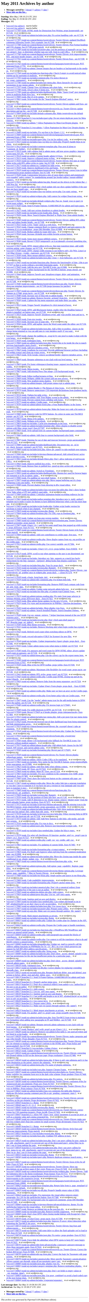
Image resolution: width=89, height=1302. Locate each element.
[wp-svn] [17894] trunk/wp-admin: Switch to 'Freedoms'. (30, 471)
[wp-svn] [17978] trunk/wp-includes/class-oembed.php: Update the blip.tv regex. (40, 830)
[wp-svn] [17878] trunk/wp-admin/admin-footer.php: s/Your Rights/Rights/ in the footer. (44, 404)
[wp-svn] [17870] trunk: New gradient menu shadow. (29, 381)
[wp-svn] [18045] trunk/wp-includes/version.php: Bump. (30, 1107)
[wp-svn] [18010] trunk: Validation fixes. (24, 965)
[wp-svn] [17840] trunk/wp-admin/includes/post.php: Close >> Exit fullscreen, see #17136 (45, 258)
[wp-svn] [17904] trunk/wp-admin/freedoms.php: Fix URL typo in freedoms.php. (41, 513)
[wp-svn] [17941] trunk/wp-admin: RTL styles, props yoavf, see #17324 (37, 674)
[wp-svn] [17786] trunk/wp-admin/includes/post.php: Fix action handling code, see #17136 (45, 35)
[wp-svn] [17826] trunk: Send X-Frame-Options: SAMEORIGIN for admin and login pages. (45, 206)
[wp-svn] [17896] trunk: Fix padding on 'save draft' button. (31, 478)
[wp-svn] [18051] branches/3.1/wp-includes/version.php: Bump (33, 1133)
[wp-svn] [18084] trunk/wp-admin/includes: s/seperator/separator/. (34, 1280)
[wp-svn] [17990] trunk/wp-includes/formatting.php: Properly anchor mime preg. (41, 882)
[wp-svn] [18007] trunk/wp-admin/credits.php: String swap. (31, 951)
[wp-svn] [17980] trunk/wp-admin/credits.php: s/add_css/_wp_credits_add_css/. (40, 840)
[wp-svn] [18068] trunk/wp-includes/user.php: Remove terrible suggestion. (38, 1211)
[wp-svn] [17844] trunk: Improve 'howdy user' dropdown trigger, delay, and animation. (43, 274)
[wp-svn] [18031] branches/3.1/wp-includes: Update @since (32, 1048)
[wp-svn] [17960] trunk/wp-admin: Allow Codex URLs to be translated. (37, 759)
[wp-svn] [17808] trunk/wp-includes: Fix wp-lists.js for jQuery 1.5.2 (35, 132)
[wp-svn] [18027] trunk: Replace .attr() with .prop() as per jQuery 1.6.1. (37, 1029)
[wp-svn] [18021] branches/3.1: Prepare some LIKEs (29, 1003)
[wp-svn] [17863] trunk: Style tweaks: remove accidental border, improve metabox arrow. (44, 355)
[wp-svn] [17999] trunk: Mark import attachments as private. (32, 916)
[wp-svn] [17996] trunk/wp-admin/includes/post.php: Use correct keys (36, 906)
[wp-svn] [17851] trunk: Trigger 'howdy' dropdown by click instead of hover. (39, 305)
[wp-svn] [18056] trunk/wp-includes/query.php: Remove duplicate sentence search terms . (44, 1157)
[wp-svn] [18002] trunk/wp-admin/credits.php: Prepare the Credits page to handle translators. (46, 925)
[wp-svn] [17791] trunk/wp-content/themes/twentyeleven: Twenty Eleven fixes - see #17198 (45, 59)
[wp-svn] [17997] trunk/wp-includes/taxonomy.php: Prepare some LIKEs (37, 909)
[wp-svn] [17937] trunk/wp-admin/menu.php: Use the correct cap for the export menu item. (45, 655)
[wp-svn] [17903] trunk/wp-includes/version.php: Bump (30, 511)
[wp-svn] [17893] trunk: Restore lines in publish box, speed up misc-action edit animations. (45, 466)
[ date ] (45, 10)
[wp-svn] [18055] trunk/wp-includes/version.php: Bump (30, 1155)
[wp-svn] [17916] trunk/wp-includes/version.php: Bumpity (31, 568)
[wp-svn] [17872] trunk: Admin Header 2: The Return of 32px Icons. (35, 388)
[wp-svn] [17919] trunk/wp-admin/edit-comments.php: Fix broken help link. (39, 580)
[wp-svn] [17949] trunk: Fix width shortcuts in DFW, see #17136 (34, 710)
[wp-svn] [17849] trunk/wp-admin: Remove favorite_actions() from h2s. (37, 298)
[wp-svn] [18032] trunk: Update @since (23, 1051)
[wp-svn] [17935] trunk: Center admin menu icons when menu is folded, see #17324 (42, 646)
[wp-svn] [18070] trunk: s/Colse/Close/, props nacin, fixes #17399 (34, 1219)
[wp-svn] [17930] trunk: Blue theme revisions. (26, 625)
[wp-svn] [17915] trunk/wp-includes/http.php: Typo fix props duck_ (35, 565)
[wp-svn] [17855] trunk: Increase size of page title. (28, 322)
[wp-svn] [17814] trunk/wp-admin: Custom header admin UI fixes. (34, 156)
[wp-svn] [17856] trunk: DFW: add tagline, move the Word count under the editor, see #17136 (46, 324)
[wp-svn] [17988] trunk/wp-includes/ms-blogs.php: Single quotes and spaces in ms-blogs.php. (46, 875)
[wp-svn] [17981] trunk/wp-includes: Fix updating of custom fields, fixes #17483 (41, 845)
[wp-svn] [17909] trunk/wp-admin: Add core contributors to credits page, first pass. (41, 535)
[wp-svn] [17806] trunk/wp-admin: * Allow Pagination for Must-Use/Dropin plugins (42, 123)
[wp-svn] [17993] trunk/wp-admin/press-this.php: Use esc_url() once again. (38, 894)
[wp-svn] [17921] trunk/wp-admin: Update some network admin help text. (38, 589)
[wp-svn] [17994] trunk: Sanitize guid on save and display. (31, 899)
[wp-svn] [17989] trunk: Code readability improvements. (30, 880)
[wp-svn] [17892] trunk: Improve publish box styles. (28, 464)
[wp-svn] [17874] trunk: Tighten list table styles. (27, 395)
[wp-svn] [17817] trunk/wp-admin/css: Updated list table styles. (33, 165)
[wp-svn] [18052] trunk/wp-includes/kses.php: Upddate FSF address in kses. (39, 1136)
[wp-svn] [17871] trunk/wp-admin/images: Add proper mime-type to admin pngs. (41, 383)
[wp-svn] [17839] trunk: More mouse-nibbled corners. (29, 255)
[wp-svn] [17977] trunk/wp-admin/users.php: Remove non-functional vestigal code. (42, 826)
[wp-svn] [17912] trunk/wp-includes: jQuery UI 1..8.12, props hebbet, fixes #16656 (42, 549)
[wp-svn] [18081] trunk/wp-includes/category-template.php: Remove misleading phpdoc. (44, 1266)
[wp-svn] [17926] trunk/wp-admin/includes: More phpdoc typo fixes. (35, 608)
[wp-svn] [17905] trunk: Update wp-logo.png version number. (32, 518)
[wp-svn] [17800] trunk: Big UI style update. (25, 97)
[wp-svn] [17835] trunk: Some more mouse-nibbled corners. (32, 239)
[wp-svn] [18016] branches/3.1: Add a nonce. (25, 989)
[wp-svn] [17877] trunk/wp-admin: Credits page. (27, 402)
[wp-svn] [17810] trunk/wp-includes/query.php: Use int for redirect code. (37, 139)
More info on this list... (16, 12)
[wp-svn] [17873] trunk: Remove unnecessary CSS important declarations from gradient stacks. (46, 390)
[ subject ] (37, 10)
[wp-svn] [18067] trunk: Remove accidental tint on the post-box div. (35, 1209)
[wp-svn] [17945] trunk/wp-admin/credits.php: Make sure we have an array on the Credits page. (47, 691)
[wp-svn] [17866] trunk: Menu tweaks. (23, 369)
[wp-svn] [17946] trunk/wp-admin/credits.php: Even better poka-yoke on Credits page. (43, 696)
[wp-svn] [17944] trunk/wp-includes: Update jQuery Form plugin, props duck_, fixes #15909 (46, 686)
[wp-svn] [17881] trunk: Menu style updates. (25, 419)
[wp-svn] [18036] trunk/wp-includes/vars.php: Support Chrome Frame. (36, 1069)
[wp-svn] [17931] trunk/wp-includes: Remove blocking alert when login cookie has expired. (45, 627)
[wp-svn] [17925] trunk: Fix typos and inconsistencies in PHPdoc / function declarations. (44, 603)
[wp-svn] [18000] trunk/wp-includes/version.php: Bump (30, 918)
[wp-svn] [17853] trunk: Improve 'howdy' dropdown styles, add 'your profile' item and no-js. (45, 314)
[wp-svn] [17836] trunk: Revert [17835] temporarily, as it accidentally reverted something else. (46, 241)
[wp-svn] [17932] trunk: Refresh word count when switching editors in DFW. (39, 632)
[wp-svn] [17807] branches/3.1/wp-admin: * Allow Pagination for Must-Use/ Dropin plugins (45, 127)
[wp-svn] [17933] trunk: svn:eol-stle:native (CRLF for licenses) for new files (39, 636)
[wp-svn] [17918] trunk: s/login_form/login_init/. (27, 577)
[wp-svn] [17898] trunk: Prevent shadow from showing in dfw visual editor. (38, 485)
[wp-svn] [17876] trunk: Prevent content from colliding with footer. (35, 400)
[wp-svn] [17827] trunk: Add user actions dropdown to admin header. (35, 210)
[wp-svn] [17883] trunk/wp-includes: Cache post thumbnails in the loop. (37, 423)
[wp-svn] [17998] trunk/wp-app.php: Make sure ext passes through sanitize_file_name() (43, 911)
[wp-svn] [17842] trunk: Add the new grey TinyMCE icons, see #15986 (36, 267)
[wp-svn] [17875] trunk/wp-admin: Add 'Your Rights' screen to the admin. (37, 397)
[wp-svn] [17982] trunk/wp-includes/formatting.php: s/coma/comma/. (36, 849)
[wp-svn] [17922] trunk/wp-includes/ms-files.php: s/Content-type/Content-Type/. (41, 591)
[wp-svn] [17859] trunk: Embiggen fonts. (24, 341)
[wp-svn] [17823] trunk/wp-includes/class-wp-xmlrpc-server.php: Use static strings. (42, 191)
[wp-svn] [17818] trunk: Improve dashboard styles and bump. (32, 168)
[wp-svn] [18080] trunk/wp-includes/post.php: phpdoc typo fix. (33, 1264)
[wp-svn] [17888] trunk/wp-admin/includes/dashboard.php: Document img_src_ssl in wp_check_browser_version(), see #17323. (42, 446)
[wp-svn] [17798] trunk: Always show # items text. (28, 90)
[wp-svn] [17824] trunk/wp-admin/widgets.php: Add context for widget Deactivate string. (44, 196)
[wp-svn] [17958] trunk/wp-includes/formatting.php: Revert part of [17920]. (38, 750)
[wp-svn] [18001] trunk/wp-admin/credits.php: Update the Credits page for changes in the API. (46, 920)
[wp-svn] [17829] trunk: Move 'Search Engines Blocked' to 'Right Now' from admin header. (45, 215)
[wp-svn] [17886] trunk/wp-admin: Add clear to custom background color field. (40, 435)
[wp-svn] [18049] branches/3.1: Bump (22, 1126)
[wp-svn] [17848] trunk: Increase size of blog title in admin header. (35, 296)
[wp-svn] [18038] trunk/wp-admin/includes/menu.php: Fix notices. (34, 1079)
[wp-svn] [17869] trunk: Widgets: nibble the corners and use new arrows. (37, 378)
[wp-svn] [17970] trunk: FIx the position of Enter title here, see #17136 (36, 797)
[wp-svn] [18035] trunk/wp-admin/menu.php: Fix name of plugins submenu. (39, 1065)
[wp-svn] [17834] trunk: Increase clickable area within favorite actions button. (39, 234)
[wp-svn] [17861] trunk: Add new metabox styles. (27, 348)
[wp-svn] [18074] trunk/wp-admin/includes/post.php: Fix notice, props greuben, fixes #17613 (46, 1235)
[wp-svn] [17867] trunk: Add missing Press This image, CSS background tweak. (40, 371)
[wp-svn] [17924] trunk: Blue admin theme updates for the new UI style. (37, 601)
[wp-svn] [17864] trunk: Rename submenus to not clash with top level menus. (39, 359)
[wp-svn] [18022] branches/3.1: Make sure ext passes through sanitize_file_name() (41, 1006)
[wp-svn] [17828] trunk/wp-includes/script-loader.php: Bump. (32, 213)
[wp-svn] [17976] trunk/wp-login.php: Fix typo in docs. (30, 823)
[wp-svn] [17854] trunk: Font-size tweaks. (24, 319)
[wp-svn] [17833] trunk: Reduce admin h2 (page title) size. (31, 232)
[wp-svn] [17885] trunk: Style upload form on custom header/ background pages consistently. (46, 430)
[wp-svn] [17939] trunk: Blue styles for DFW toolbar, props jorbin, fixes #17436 (40, 665)
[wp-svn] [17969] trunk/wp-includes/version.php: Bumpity (31, 795)
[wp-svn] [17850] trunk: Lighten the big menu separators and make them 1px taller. (42, 300)
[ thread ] (29, 10)
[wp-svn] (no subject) (15, 26)
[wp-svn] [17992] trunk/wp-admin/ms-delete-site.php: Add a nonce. (35, 892)
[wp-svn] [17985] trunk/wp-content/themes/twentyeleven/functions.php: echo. (39, 861)
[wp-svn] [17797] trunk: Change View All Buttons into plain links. (34, 87)
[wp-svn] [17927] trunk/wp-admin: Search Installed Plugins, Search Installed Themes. (43, 610)
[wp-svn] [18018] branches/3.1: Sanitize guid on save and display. (34, 994)
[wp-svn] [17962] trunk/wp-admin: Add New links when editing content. (37, 767)
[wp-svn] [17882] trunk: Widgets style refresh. (26, 421)
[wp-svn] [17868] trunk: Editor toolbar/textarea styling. (30, 376)
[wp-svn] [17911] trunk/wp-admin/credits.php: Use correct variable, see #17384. (40, 544)
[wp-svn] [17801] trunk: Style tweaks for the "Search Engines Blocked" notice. (40, 99)
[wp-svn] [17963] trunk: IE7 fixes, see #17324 (26, 769)
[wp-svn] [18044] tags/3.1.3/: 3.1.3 (21, 1105)
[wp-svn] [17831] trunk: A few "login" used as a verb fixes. (31, 225)
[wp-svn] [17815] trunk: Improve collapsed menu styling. (30, 158)
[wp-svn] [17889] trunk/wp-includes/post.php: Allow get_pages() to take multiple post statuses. (46, 449)
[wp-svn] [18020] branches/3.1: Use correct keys (27, 1001)
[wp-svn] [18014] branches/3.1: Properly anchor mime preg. (32, 982)
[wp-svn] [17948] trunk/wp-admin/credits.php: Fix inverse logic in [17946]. (38, 705)
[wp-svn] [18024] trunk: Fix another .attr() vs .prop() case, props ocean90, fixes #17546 (43, 1013)
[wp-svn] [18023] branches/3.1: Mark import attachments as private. (35, 1010)
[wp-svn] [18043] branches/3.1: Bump (22, 1103)
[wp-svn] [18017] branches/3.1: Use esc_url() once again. (31, 991)
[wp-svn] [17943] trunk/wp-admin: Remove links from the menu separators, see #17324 (43, 681)
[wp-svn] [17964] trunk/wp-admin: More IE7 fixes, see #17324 (33, 771)
